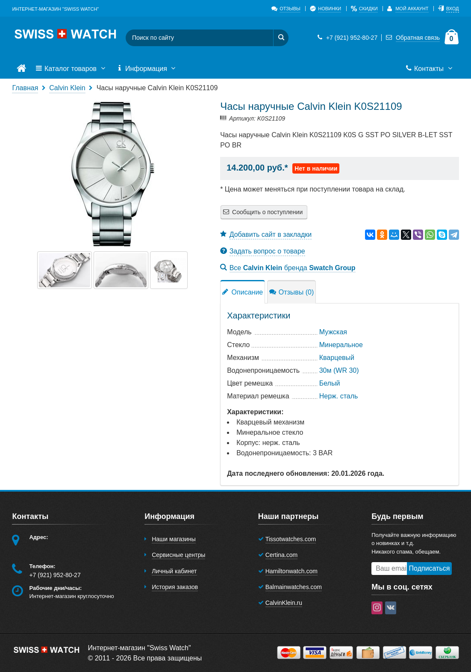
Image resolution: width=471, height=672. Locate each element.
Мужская (333, 332)
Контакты (429, 69)
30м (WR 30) (339, 370)
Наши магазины (174, 539)
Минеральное (341, 344)
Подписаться (429, 568)
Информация (147, 69)
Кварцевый (336, 357)
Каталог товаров (71, 69)
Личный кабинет (174, 571)
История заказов (175, 587)
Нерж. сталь (338, 396)
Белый (329, 383)
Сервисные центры (178, 554)
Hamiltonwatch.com (291, 571)
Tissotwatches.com (290, 539)
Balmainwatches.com (293, 587)
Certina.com (281, 554)
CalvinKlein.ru (283, 602)
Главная (25, 87)
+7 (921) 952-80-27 (346, 37)
